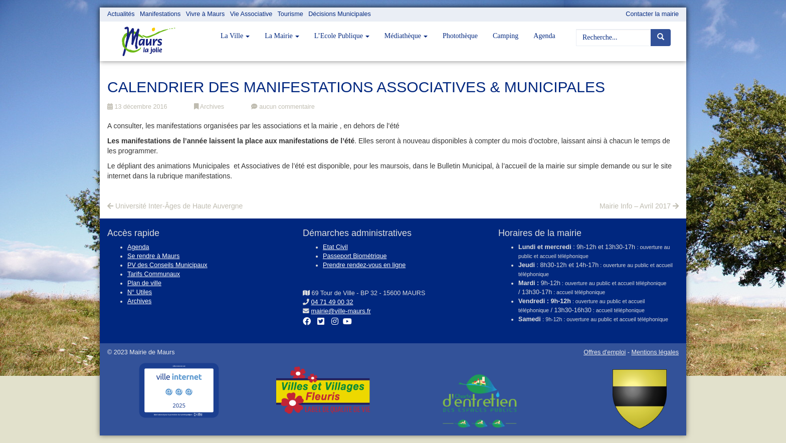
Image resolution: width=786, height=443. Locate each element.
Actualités (121, 14)
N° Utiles (139, 292)
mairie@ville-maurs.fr (341, 311)
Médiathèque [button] (406, 36)
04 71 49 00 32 (332, 302)
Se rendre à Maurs (153, 256)
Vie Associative (251, 14)
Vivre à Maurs (205, 14)
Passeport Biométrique (354, 256)
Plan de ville (144, 283)
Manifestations (160, 14)
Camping (505, 36)
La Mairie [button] (282, 36)
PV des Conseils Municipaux (167, 265)
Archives (209, 106)
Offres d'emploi (604, 352)
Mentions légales (655, 352)
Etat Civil (335, 247)
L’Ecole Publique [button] (341, 36)
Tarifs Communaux (153, 274)
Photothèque (460, 36)
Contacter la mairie (652, 14)
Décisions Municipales (339, 14)
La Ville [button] (235, 36)
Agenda (544, 36)
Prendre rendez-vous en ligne (364, 265)
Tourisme (290, 14)
